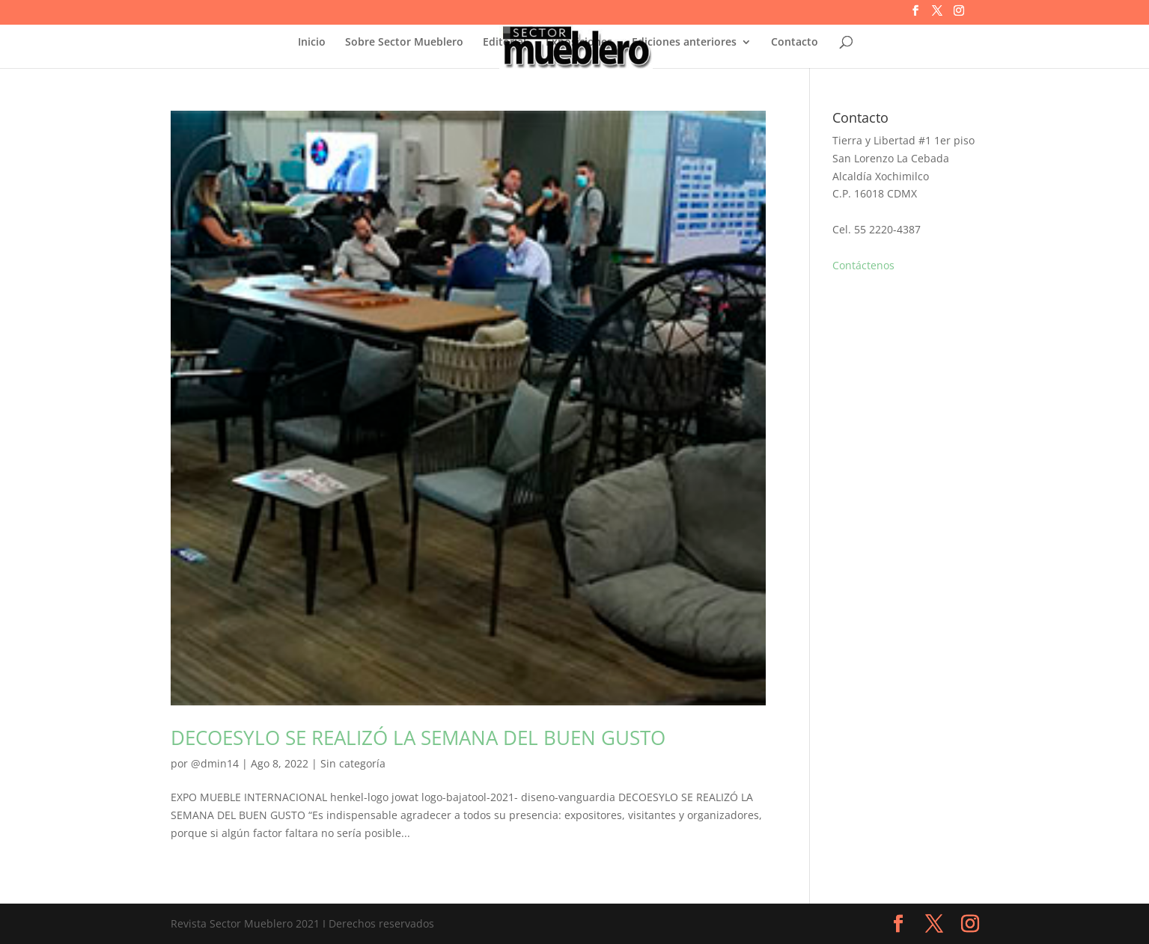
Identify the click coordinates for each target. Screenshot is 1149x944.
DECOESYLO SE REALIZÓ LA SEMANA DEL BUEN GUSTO (418, 737)
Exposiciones (579, 43)
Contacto (794, 43)
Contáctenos (863, 265)
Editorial (504, 43)
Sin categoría (352, 763)
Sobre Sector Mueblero (404, 43)
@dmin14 (215, 763)
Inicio (312, 43)
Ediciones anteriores (684, 43)
